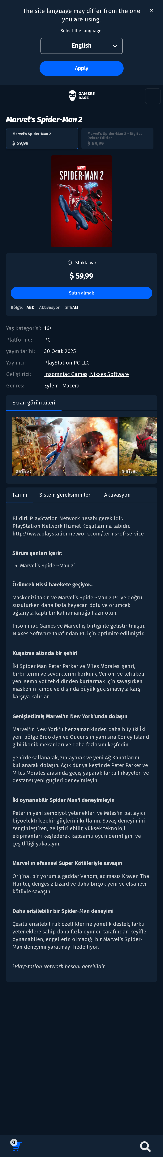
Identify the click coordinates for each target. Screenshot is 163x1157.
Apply (81, 68)
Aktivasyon (117, 495)
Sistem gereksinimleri (65, 495)
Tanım (19, 495)
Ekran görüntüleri (33, 402)
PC (47, 340)
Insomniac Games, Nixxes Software (86, 374)
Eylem (51, 385)
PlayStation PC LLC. (67, 363)
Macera (70, 385)
